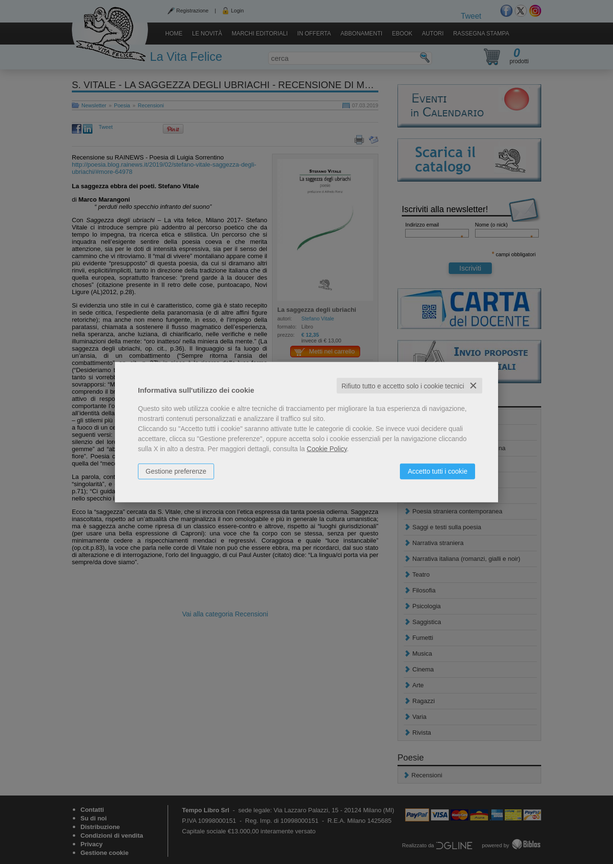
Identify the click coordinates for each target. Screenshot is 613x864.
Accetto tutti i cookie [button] (437, 471)
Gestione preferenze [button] (176, 471)
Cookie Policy (327, 448)
